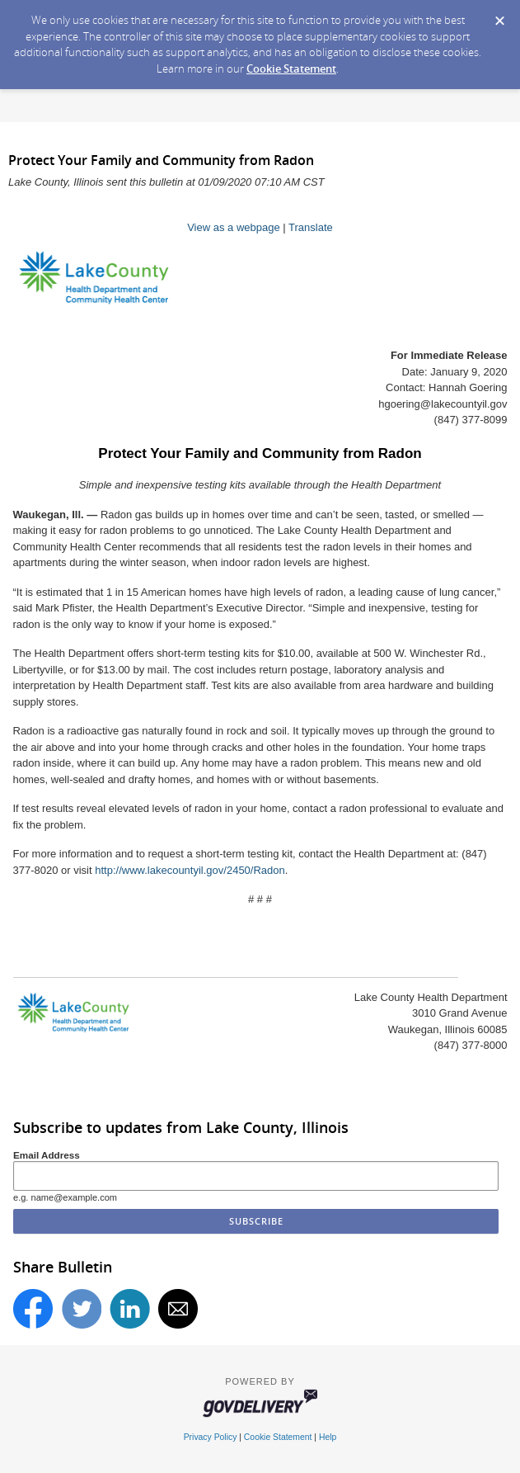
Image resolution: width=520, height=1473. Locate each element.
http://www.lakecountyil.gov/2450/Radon (190, 870)
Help (327, 1437)
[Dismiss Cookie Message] (499, 15)
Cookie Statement (291, 68)
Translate (310, 227)
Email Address (46, 1155)
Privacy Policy (210, 1437)
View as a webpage (233, 227)
